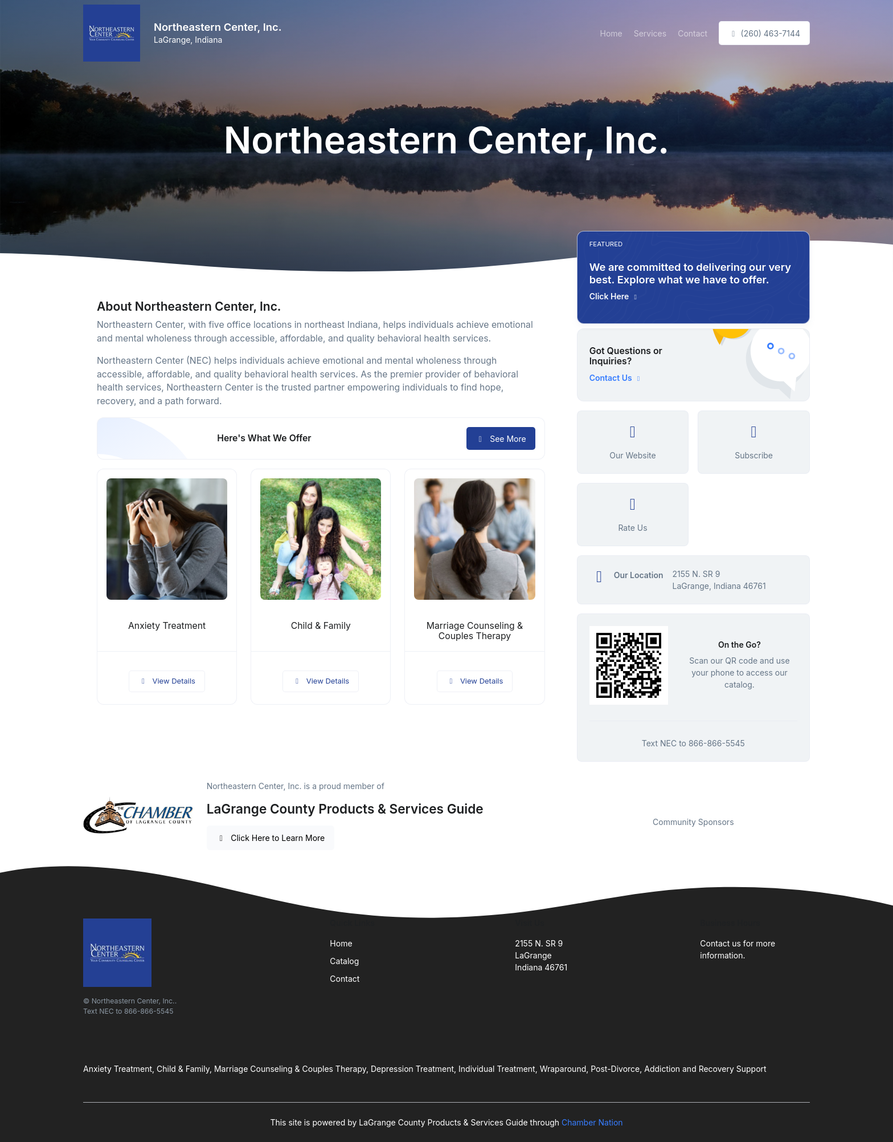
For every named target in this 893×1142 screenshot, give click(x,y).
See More (501, 439)
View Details (166, 680)
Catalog (344, 961)
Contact (692, 33)
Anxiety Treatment (167, 625)
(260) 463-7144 (764, 33)
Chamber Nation (592, 1122)
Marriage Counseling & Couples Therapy (475, 631)
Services (650, 33)
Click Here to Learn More (270, 838)
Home (611, 33)
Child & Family (321, 625)
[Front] (114, 33)
